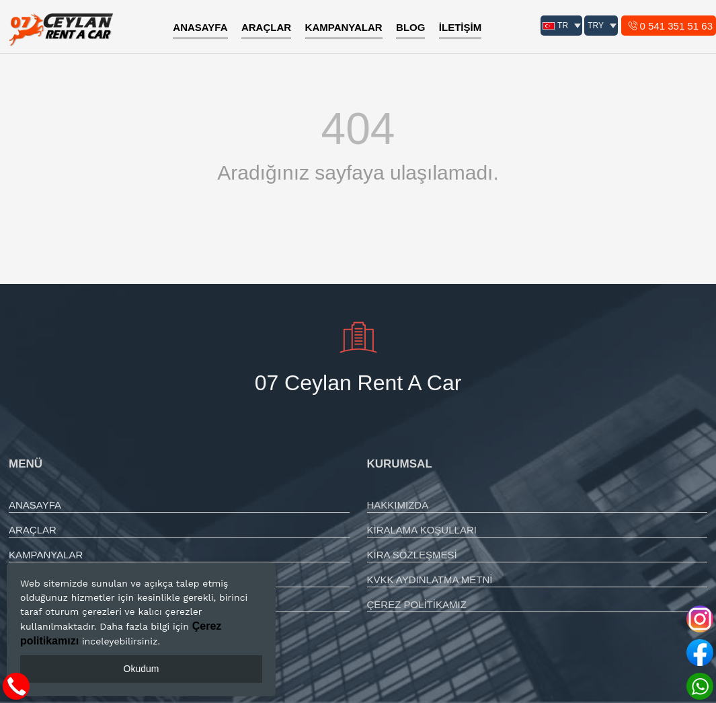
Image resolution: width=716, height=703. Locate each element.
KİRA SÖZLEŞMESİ (412, 554)
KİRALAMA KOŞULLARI (422, 529)
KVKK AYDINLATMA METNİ (430, 579)
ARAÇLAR (266, 27)
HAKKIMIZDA (398, 505)
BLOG (410, 27)
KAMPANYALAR (344, 27)
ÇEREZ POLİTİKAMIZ (417, 604)
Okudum (141, 668)
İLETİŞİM (460, 27)
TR (556, 25)
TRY (596, 25)
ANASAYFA (200, 27)
